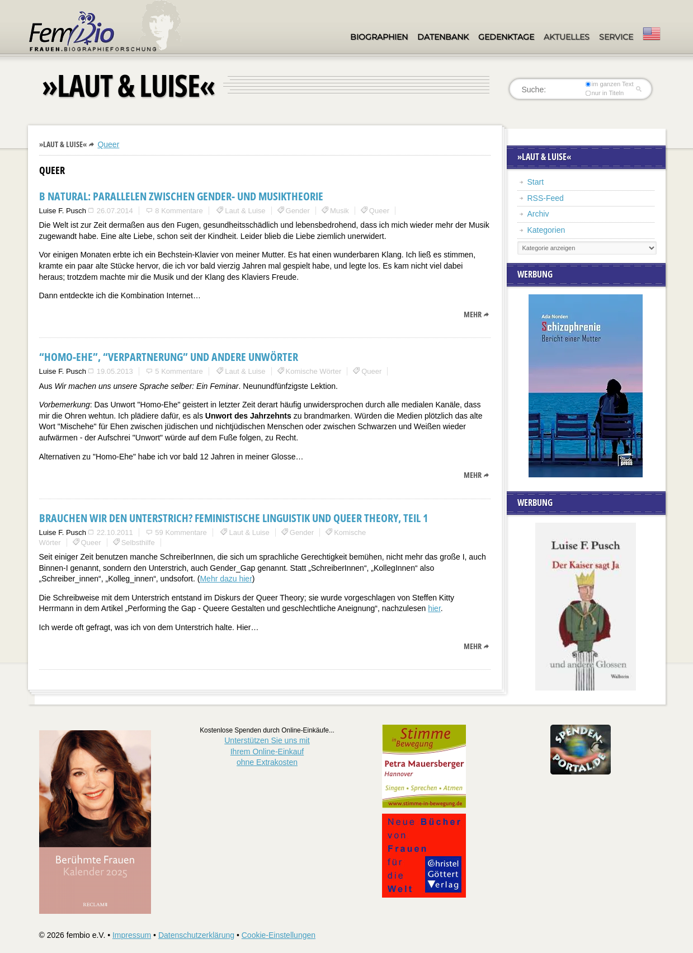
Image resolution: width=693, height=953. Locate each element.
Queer (108, 144)
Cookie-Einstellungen (278, 935)
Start (535, 181)
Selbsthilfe (138, 542)
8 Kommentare (178, 210)
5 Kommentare (178, 371)
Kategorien (546, 230)
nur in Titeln (604, 93)
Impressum (131, 935)
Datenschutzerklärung (196, 935)
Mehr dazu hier (226, 578)
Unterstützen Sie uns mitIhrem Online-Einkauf (267, 751)
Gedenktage (506, 37)
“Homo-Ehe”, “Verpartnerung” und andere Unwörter (168, 356)
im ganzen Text (609, 84)
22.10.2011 (115, 532)
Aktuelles (567, 37)
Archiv (538, 213)
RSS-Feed (545, 198)
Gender (298, 210)
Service (616, 37)
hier (434, 608)
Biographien (379, 37)
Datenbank (443, 37)
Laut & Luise (245, 210)
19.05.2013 (115, 371)
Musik (339, 210)
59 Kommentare (181, 532)
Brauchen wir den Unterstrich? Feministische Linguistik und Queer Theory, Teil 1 (233, 517)
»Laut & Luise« (63, 144)
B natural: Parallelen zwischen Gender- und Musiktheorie (181, 196)
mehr (473, 314)
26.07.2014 (115, 210)
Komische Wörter (314, 371)
